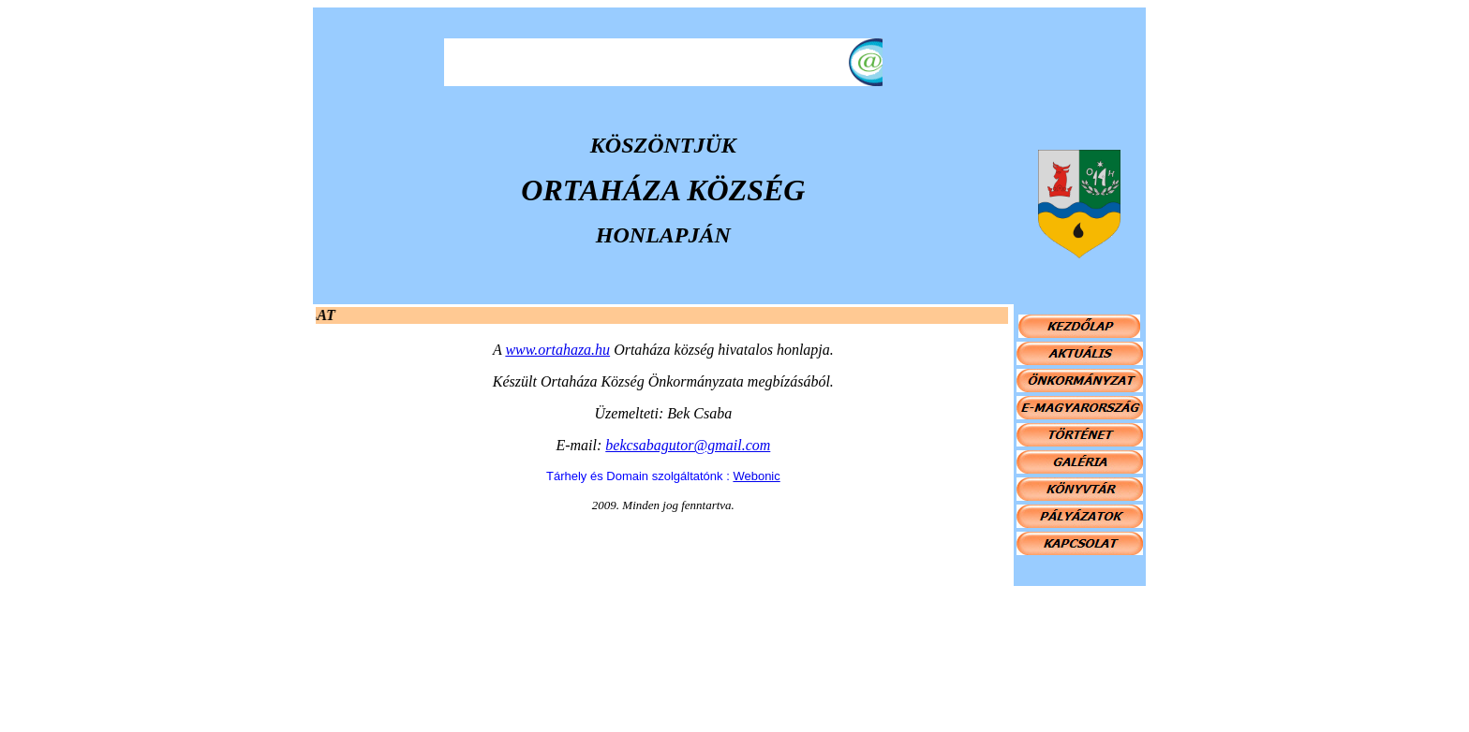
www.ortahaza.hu (557, 350)
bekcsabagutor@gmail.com (687, 445)
